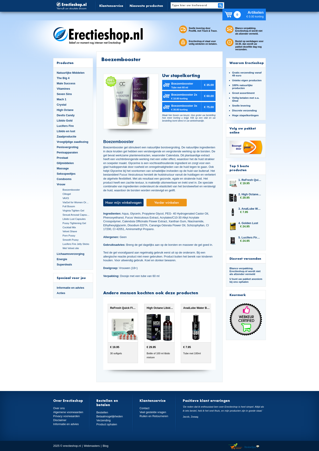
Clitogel (66, 194)
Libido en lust (66, 131)
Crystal (61, 104)
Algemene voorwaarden (68, 412)
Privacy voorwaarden (66, 416)
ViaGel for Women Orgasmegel (75, 202)
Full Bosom (68, 206)
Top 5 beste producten (239, 168)
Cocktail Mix (69, 227)
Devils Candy (66, 115)
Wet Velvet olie (70, 248)
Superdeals (64, 264)
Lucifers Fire (65, 126)
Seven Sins (64, 94)
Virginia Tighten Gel (73, 210)
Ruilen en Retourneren (154, 416)
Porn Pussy (68, 235)
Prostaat (62, 157)
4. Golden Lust (248, 223)
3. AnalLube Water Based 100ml (249, 208)
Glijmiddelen (65, 163)
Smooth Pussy (70, 239)
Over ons (59, 408)
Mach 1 (61, 99)
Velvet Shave (69, 231)
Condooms (64, 179)
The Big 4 (63, 78)
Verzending (103, 420)
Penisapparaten (67, 152)
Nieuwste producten (146, 6)
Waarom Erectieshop (247, 63)
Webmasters (92, 445)
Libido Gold (64, 120)
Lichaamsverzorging (70, 254)
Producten (65, 63)
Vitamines (63, 88)
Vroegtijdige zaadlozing (72, 141)
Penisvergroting (67, 147)
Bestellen (102, 412)
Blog (105, 445)
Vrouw (61, 184)
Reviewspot (252, 446)
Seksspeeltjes (66, 173)
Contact (144, 408)
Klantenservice (111, 6)
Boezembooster (71, 189)
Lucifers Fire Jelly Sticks (75, 244)
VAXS (65, 198)
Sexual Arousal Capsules (75, 214)
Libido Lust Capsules (74, 219)
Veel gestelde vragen (153, 412)
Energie (62, 259)
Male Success (66, 83)
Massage (63, 168)
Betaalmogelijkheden (109, 416)
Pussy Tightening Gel (74, 223)
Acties (61, 293)
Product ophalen (106, 424)
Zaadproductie (66, 136)
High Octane (65, 110)
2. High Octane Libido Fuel (249, 194)
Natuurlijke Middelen (70, 72)
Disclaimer (59, 420)
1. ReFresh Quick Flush (249, 180)
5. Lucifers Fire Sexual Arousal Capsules (249, 237)
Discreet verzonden (245, 258)
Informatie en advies (70, 287)
